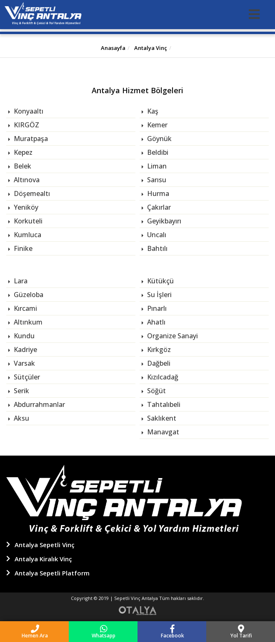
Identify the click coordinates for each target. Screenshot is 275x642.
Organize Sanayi (171, 335)
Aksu (20, 418)
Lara (20, 280)
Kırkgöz (158, 349)
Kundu (23, 335)
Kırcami (24, 308)
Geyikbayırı (163, 221)
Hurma (157, 193)
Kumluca (26, 234)
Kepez (22, 152)
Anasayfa (113, 48)
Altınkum (27, 322)
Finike (22, 248)
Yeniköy (25, 207)
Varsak (23, 363)
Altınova (26, 179)
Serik (20, 390)
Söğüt (155, 390)
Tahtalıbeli (162, 404)
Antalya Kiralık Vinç (43, 559)
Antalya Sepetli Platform (52, 573)
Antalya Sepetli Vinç (45, 544)
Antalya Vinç (150, 48)
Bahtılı (156, 248)
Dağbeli (157, 363)
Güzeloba (27, 294)
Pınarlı (156, 308)
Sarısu (155, 179)
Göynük (158, 138)
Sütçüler (26, 377)
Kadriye (24, 349)
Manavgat (162, 431)
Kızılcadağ (161, 377)
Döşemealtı (31, 193)
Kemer (156, 124)
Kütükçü (159, 280)
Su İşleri (158, 294)
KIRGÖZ (25, 124)
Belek (21, 166)
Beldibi (156, 152)
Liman (156, 166)
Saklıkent (160, 418)
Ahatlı (155, 322)
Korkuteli (27, 221)
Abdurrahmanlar (38, 404)
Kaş (151, 111)
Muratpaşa (30, 138)
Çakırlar (158, 207)
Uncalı (155, 234)
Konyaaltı (27, 111)
